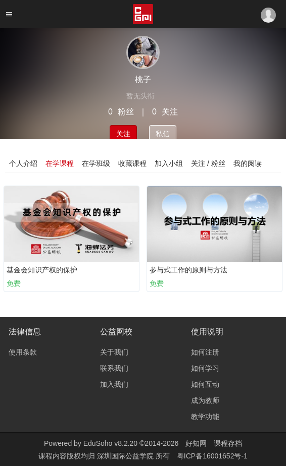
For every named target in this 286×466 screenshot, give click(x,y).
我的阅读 (247, 163)
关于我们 (114, 352)
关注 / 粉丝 (208, 163)
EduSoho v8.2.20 (110, 443)
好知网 (196, 443)
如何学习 (205, 368)
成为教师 (205, 400)
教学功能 (205, 417)
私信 (163, 134)
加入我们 (114, 384)
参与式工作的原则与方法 (188, 270)
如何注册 (205, 352)
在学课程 (59, 163)
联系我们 (114, 368)
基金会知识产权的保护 (42, 270)
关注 (123, 134)
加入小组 (169, 163)
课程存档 (228, 443)
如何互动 (205, 384)
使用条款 (23, 352)
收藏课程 (132, 163)
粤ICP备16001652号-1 (212, 456)
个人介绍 (23, 163)
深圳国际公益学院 (126, 456)
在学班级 (96, 163)
